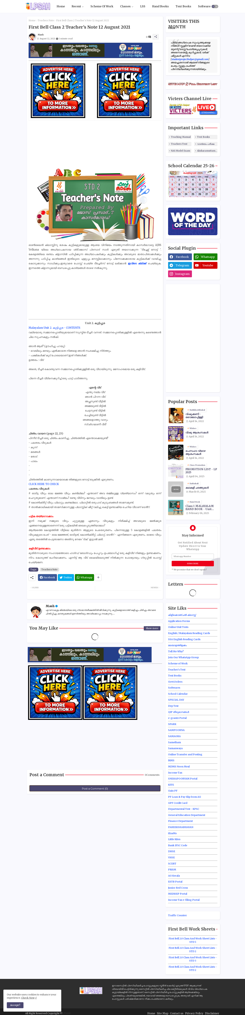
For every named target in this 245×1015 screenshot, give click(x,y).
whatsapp (208, 257)
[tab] (60, 6)
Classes (125, 6)
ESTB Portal (175, 881)
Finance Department (180, 821)
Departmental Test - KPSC (183, 808)
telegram (182, 265)
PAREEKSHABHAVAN (180, 827)
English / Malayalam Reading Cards (189, 633)
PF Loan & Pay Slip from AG (184, 796)
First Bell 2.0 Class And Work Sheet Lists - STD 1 (193, 940)
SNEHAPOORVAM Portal (182, 778)
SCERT (172, 863)
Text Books (183, 6)
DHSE (171, 851)
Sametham (174, 742)
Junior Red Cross (178, 887)
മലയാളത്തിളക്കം (177, 645)
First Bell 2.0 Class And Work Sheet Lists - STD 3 (193, 959)
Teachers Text (179, 144)
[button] (214, 6)
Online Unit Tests (178, 627)
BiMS (171, 760)
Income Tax (175, 772)
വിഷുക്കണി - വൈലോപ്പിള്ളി (194, 416)
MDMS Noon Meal (179, 766)
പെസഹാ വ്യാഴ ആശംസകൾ (195, 452)
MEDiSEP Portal (177, 893)
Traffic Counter (177, 915)
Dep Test (173, 705)
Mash (50, 606)
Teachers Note (46, 20)
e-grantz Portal (177, 718)
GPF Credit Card (177, 803)
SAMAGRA (174, 736)
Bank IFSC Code (177, 845)
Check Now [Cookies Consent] (28, 997)
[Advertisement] (95, 144)
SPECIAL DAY (176, 699)
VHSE (171, 857)
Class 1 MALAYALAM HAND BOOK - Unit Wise (199, 508)
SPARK (172, 724)
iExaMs (172, 833)
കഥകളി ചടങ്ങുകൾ (197, 487)
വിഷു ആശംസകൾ (196, 432)
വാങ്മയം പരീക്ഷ (205, 144)
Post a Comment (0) (95, 788)
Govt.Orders (175, 681)
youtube (207, 265)
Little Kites (174, 839)
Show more (152, 628)
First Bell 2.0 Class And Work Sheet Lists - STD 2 (193, 949)
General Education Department (186, 815)
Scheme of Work (178, 663)
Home (61, 6)
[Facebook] (47, 577)
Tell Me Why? (176, 651)
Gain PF (172, 790)
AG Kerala (174, 875)
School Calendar (178, 693)
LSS (142, 6)
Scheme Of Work (102, 6)
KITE (171, 784)
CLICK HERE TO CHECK (44, 484)
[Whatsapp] (84, 577)
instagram (182, 274)
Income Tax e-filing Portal (184, 899)
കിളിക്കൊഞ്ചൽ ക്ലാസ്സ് (182, 614)
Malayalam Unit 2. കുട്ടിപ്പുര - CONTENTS (54, 327)
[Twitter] (66, 577)
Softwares (205, 6)
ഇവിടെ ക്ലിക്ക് (138, 263)
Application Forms (179, 621)
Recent (76, 6)
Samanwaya (175, 748)
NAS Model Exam (180, 150)
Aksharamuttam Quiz (207, 150)
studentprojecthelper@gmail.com (190, 59)
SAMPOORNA (176, 730)
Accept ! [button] (15, 1005)
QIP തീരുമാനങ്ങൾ (178, 712)
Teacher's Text (176, 669)
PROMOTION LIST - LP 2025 (201, 471)
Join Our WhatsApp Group (183, 657)
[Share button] (98, 577)
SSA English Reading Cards (184, 639)
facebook (182, 257)
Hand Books (160, 6)
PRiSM (172, 869)
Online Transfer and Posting (185, 754)
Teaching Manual (181, 137)
